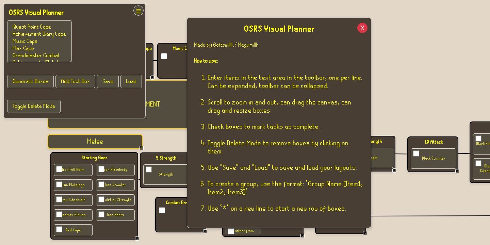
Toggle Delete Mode (34, 106)
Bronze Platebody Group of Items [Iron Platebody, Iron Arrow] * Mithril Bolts (39, 41)
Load (131, 81)
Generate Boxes (30, 81)
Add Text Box (75, 81)
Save (107, 81)
